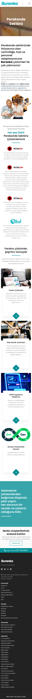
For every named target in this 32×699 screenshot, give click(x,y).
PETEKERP (3, 613)
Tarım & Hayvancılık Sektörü (8, 673)
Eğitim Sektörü (4, 650)
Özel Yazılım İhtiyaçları (7, 627)
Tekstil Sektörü (4, 652)
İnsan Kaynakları (5, 590)
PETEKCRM (3, 608)
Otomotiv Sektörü (5, 647)
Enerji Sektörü (4, 659)
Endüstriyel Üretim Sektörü (7, 645)
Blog (2, 599)
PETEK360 (3, 611)
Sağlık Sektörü (4, 654)
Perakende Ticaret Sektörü (7, 641)
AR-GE (2, 588)
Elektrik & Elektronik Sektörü (7, 687)
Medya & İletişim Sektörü (7, 666)
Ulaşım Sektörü (5, 685)
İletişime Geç (16, 543)
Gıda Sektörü (4, 668)
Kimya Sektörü (4, 675)
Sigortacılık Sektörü (6, 643)
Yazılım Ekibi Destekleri (6, 629)
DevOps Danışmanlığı (6, 632)
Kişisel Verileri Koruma (6, 592)
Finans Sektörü (5, 661)
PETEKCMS (3, 615)
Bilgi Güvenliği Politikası (7, 595)
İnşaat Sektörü (4, 678)
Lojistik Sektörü (4, 657)
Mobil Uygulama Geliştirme (8, 625)
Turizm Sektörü (5, 682)
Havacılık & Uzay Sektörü (7, 680)
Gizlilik (2, 597)
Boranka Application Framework (9, 618)
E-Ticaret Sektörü (5, 638)
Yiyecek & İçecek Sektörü (7, 671)
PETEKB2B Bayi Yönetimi (7, 606)
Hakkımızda (4, 585)
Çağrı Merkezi (16, 551)
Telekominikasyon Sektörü (8, 664)
